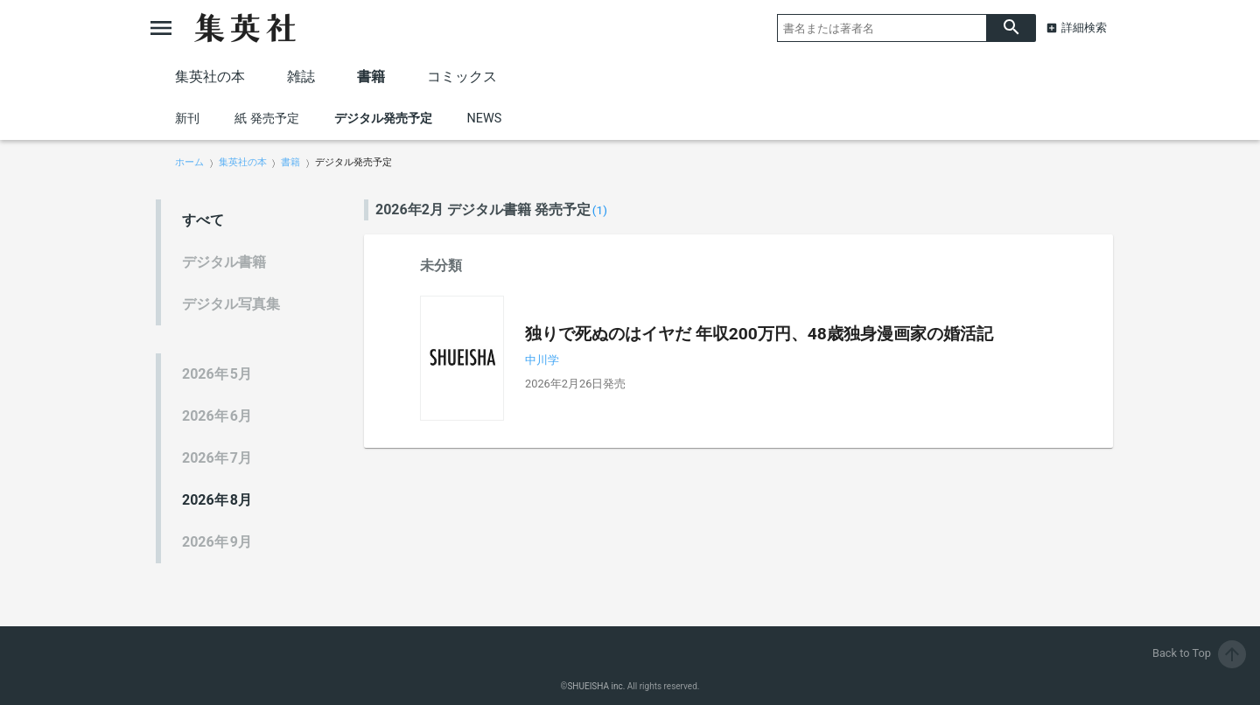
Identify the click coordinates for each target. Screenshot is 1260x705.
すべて (203, 220)
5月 (217, 374)
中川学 (542, 359)
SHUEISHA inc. (596, 686)
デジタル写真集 (231, 304)
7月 (217, 458)
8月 (217, 500)
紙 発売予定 (266, 118)
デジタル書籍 (224, 262)
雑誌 (301, 76)
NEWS (484, 118)
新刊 (187, 118)
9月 (217, 542)
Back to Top (1199, 653)
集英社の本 (210, 76)
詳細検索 (1084, 27)
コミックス (462, 76)
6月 (217, 416)
